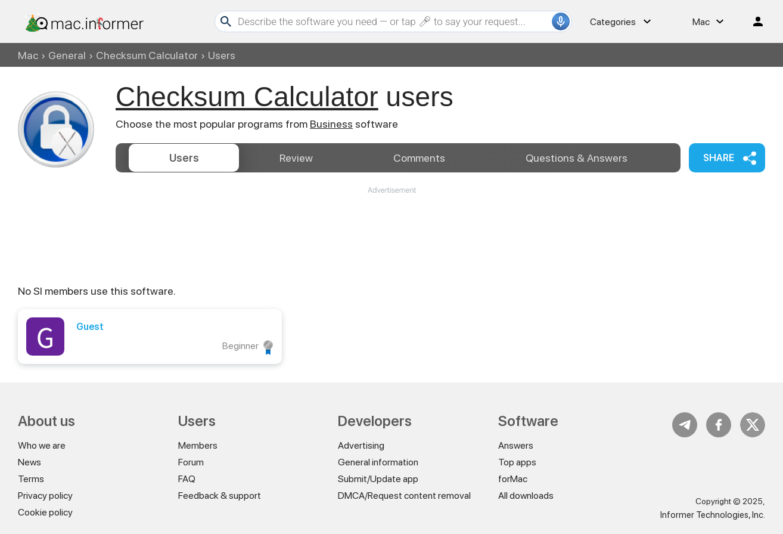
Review (296, 158)
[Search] (393, 21)
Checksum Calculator (147, 55)
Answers (576, 158)
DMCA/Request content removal (404, 495)
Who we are (42, 445)
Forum (191, 462)
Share (718, 157)
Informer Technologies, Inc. (712, 515)
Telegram (684, 424)
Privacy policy (45, 495)
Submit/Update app (378, 478)
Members (198, 445)
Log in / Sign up (753, 21)
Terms (31, 478)
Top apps (517, 462)
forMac (512, 478)
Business (331, 124)
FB (718, 424)
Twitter (752, 424)
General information (378, 462)
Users (184, 158)
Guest (90, 326)
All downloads (526, 495)
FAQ (186, 478)
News (29, 462)
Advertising (361, 445)
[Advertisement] (391, 231)
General (67, 55)
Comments (419, 158)
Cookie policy (45, 512)
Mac (28, 55)
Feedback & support (219, 495)
